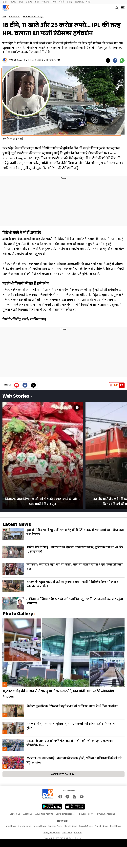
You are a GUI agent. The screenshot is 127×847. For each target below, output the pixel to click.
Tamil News (115, 826)
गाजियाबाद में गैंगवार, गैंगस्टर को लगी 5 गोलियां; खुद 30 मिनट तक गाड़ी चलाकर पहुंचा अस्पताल (74, 601)
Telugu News (39, 826)
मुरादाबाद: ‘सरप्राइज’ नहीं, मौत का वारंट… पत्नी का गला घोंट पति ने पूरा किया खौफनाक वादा (74, 567)
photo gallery (17, 614)
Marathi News (24, 826)
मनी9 (88, 2)
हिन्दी (4, 2)
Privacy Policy (86, 814)
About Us (27, 814)
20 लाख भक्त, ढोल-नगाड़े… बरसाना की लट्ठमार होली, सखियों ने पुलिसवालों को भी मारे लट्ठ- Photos (74, 760)
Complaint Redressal (66, 814)
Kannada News (55, 826)
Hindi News (10, 826)
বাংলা (54, 2)
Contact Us (15, 814)
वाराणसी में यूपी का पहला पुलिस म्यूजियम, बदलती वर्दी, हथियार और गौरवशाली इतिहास (70, 726)
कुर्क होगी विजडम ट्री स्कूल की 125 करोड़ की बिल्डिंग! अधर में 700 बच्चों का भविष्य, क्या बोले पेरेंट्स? (75, 532)
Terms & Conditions (105, 814)
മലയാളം (79, 2)
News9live (67, 833)
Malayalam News (51, 833)
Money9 (78, 833)
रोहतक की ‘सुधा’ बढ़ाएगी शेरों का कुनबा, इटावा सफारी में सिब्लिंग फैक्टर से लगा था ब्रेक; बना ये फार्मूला (72, 584)
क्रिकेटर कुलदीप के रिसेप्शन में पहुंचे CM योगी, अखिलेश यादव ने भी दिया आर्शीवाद (72, 707)
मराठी (37, 2)
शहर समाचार (14, 17)
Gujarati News (85, 826)
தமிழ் (69, 2)
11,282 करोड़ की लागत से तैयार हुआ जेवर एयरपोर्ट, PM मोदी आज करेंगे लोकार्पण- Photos (58, 694)
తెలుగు (29, 2)
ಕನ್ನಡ (21, 2)
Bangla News (70, 826)
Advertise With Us (44, 814)
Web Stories (15, 397)
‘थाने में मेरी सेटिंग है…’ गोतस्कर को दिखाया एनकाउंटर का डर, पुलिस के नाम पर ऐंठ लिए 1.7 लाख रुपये (74, 550)
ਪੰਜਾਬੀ (61, 2)
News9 (13, 2)
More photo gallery (62, 774)
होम (4, 17)
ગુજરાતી (45, 2)
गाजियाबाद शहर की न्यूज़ (33, 17)
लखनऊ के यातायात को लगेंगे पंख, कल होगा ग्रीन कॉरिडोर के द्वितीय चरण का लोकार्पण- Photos (69, 743)
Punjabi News (101, 826)
